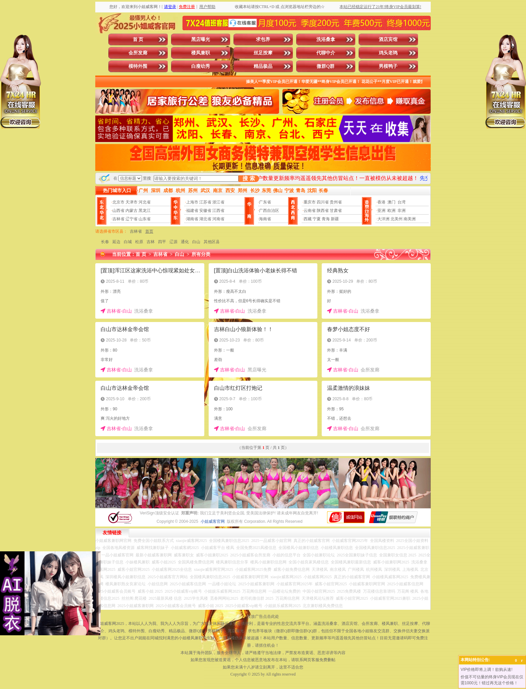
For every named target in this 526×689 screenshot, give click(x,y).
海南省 (265, 219)
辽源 (173, 241)
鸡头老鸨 (388, 52)
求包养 (263, 39)
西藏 (308, 219)
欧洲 (391, 210)
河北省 (145, 202)
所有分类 (201, 254)
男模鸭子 (388, 66)
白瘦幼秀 (200, 66)
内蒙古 (131, 210)
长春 (105, 241)
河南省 (218, 219)
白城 (128, 241)
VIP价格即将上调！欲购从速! (487, 669)
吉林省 (118, 219)
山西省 (118, 210)
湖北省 (205, 219)
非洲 (402, 210)
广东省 (265, 202)
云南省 (310, 210)
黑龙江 (145, 210)
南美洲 (410, 219)
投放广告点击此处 (263, 616)
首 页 (138, 39)
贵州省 (336, 202)
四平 (162, 241)
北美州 (396, 219)
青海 (326, 219)
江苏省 (205, 202)
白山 (196, 241)
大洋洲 (383, 219)
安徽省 (205, 210)
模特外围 (137, 66)
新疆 (335, 219)
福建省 (192, 210)
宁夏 (317, 219)
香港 (381, 202)
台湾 (402, 202)
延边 (116, 241)
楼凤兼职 (200, 52)
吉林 (151, 241)
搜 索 (249, 178)
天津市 (131, 202)
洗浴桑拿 (325, 39)
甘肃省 (336, 210)
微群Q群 (325, 66)
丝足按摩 (263, 52)
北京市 (118, 202)
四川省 (323, 202)
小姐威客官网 (213, 521)
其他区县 (212, 241)
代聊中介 (325, 52)
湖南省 (192, 219)
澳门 (391, 202)
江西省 (218, 210)
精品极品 (263, 66)
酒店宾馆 (388, 39)
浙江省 (218, 202)
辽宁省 (131, 219)
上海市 (192, 202)
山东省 (145, 219)
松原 (139, 241)
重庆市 (310, 202)
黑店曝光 (200, 39)
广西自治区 (269, 210)
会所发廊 (137, 52)
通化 (185, 241)
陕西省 (323, 210)
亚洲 (381, 210)
